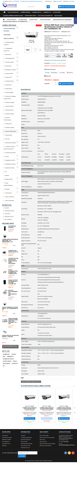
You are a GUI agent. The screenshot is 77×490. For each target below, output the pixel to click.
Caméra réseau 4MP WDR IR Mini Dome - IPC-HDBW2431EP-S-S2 (10, 241)
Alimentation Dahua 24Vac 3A (13, 251)
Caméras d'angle (9, 102)
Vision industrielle (9, 200)
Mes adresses (43, 441)
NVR (4, 356)
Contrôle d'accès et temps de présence (9, 148)
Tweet (47, 72)
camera (13, 354)
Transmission (8, 193)
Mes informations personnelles (47, 443)
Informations (6, 205)
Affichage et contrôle (10, 69)
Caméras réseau (25, 12)
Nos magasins (8, 219)
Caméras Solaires (9, 127)
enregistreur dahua (8, 359)
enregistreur (6, 354)
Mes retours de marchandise (47, 437)
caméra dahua (7, 361)
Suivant (40, 50)
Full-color (7, 139)
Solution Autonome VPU (45, 15)
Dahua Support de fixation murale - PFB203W (10, 336)
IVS (6, 171)
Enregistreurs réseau (10, 164)
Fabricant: (64, 31)
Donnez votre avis (50, 69)
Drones (7, 156)
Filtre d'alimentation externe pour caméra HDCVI (13, 271)
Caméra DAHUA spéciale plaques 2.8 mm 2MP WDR (64, 408)
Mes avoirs (42, 439)
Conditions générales (26, 437)
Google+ (62, 72)
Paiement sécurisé (9, 211)
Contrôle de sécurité (10, 152)
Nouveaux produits (7, 437)
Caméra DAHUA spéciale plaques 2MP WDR (30, 408)
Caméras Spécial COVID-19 (9, 43)
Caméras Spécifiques (10, 131)
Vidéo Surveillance (9, 38)
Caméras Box (8, 88)
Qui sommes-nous (25, 445)
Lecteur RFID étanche (12, 226)
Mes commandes (44, 435)
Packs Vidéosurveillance (8, 184)
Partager (54, 72)
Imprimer (48, 76)
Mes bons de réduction (45, 445)
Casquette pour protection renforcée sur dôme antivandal (13, 261)
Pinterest (70, 72)
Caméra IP (15, 363)
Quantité (46, 83)
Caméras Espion (9, 110)
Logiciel (7, 175)
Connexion (71, 1)
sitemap (4, 445)
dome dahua (6, 363)
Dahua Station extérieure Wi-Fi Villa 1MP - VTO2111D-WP (13, 282)
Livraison (6, 208)
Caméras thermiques (10, 142)
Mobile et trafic (9, 179)
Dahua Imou (8, 54)
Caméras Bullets (9, 92)
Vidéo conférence (9, 196)
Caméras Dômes (9, 106)
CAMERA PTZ (10, 356)
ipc (4, 366)
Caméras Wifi (8, 135)
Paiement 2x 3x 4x (9, 216)
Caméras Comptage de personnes (10, 97)
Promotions (5, 435)
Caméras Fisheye (9, 114)
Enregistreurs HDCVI (10, 160)
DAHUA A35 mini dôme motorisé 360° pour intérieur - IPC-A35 (13, 321)
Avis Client (7, 213)
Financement (24, 441)
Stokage (7, 189)
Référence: (47, 31)
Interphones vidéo (30, 15)
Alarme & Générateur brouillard (13, 15)
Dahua (15, 361)
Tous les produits (13, 12)
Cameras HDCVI (36, 12)
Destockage (58, 15)
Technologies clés (9, 58)
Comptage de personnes (8, 49)
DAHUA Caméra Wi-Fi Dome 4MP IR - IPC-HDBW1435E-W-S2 (10, 308)
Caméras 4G (8, 85)
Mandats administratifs (26, 443)
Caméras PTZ (47, 12)
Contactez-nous (6, 443)
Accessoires (56, 12)
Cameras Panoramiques (7, 119)
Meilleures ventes (8, 223)
